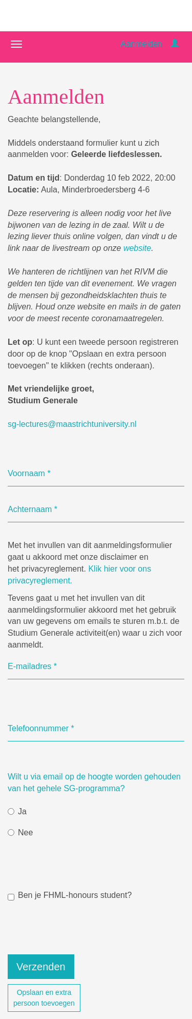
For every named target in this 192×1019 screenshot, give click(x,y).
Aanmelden (141, 44)
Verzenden (41, 966)
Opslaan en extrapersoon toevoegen (44, 997)
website (137, 248)
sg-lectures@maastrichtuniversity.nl (72, 424)
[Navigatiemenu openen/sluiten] (16, 44)
